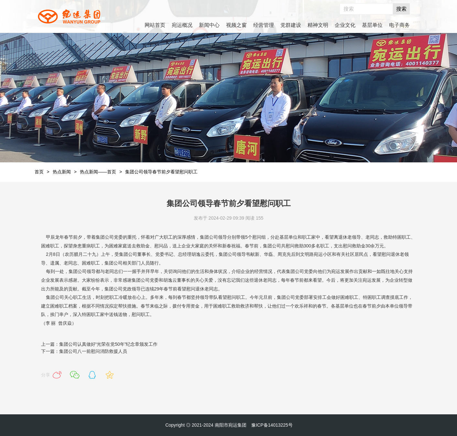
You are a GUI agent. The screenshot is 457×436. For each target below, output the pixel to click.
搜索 (401, 9)
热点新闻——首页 (98, 171)
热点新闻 (62, 171)
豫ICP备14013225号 (272, 425)
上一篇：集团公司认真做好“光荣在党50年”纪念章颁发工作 (99, 344)
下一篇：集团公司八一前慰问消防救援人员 (84, 351)
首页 (39, 171)
